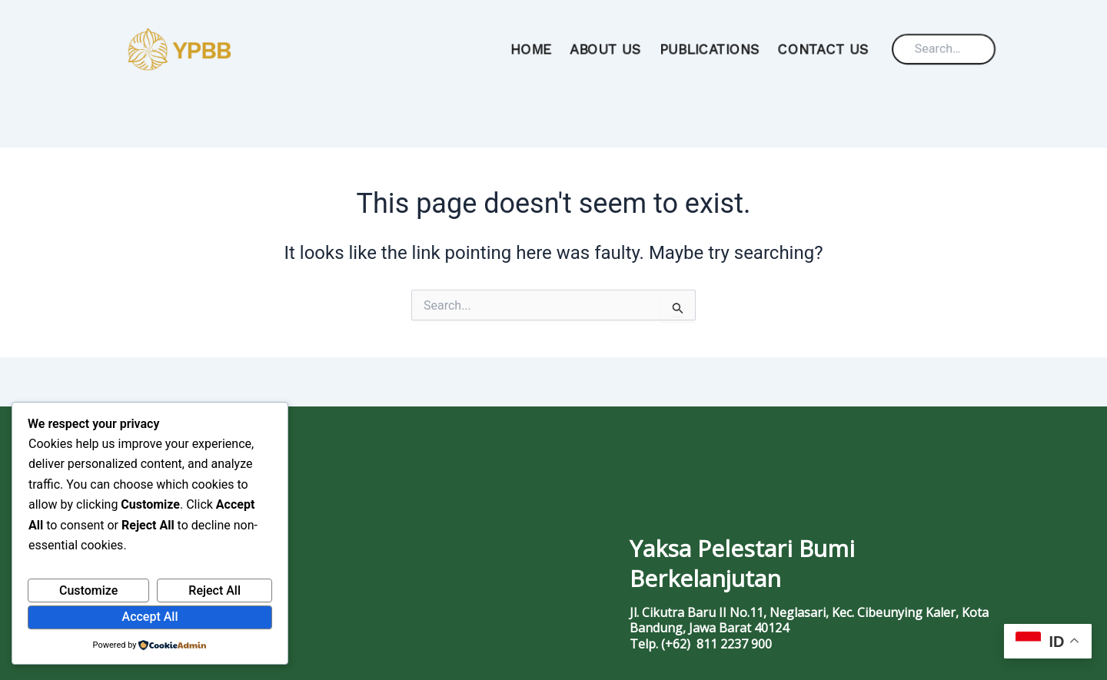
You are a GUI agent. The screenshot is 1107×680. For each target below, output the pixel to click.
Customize (88, 590)
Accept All (150, 616)
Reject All (214, 590)
